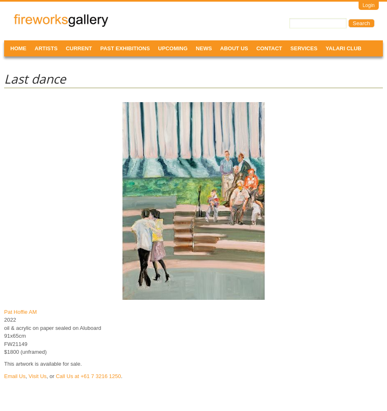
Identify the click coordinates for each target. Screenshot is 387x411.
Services (304, 48)
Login (369, 5)
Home (18, 48)
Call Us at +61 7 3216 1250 (88, 376)
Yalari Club (343, 48)
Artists (46, 48)
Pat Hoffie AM (20, 312)
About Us (234, 48)
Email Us (15, 376)
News (204, 48)
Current (79, 48)
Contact (269, 48)
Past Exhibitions (125, 48)
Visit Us (37, 376)
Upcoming (173, 48)
